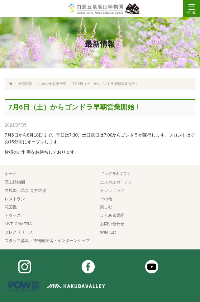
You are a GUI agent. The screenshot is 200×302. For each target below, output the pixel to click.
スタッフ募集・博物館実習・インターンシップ (47, 240)
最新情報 (25, 84)
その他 (106, 199)
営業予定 (59, 84)
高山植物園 (15, 182)
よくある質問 (112, 215)
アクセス (13, 215)
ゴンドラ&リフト (115, 173)
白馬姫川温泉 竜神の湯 (25, 190)
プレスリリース (19, 232)
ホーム (11, 173)
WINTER (108, 232)
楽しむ (106, 207)
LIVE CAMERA (18, 223)
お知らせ (45, 84)
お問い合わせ (112, 223)
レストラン (15, 199)
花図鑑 (11, 207)
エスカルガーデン (116, 182)
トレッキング (112, 190)
